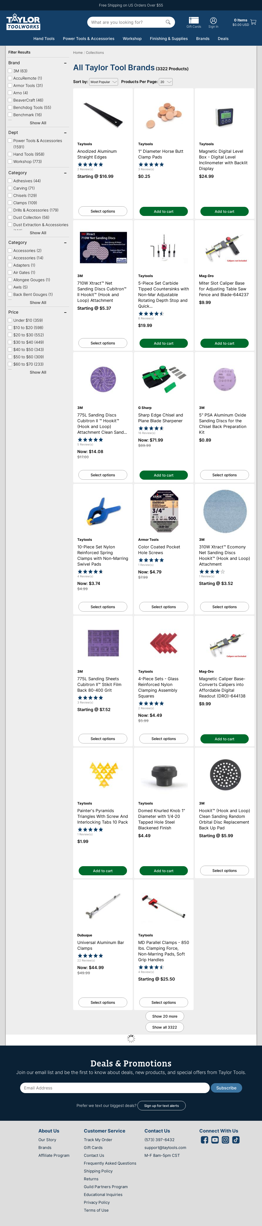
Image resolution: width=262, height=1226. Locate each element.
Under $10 (25, 320)
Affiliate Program (53, 1155)
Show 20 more (164, 1016)
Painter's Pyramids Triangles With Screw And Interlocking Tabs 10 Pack (102, 752)
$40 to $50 (26, 349)
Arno (18, 93)
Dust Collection (28, 217)
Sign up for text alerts (161, 1105)
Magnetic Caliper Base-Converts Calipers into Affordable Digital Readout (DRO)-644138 (224, 622)
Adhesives (24, 181)
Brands (202, 38)
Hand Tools (44, 38)
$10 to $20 (25, 327)
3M (17, 71)
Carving (21, 188)
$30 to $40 (26, 342)
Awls (18, 287)
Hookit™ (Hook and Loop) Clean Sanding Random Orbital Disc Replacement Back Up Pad (224, 754)
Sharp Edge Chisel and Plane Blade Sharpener (163, 356)
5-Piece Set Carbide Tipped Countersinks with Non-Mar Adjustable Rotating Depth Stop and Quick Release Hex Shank (164, 229)
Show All (38, 123)
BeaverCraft (25, 100)
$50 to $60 (26, 357)
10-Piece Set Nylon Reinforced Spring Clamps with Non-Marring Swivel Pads (103, 488)
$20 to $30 (26, 335)
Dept (25, 133)
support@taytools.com (165, 1147)
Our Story (47, 1139)
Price (25, 312)
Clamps (22, 203)
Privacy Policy (97, 1202)
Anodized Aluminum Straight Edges (103, 91)
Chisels (22, 195)
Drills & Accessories (33, 210)
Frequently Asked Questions (110, 1163)
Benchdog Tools (29, 107)
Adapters (21, 265)
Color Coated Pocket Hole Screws (164, 486)
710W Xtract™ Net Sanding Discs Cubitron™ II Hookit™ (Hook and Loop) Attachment (103, 227)
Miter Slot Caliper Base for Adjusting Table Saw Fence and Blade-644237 (225, 224)
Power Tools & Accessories (88, 38)
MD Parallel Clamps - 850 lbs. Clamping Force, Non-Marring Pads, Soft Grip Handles (164, 886)
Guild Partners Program (106, 1186)
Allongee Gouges (29, 280)
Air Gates (21, 272)
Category (25, 173)
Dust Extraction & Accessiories (38, 228)
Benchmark (25, 115)
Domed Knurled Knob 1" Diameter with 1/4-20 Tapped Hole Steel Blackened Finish (163, 754)
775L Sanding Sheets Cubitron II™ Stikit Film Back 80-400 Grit (102, 620)
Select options (103, 211)
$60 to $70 (26, 364)
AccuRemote (25, 78)
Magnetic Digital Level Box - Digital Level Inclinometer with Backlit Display (224, 93)
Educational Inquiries (103, 1194)
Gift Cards (194, 24)
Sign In (213, 22)
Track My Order (98, 1139)
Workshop (132, 38)
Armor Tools (25, 85)
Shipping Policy (98, 1171)
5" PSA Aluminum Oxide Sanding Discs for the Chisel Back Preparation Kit (224, 356)
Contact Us (94, 1155)
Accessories (25, 250)
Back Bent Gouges (30, 294)
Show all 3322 (164, 1027)
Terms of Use (96, 1210)
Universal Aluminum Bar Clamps (103, 882)
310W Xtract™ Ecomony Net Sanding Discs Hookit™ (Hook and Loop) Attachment (224, 490)
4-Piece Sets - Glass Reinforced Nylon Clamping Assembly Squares (164, 620)
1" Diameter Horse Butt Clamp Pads (163, 91)
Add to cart (163, 211)
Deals (223, 38)
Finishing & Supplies (169, 38)
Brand (25, 63)
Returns (91, 1179)
